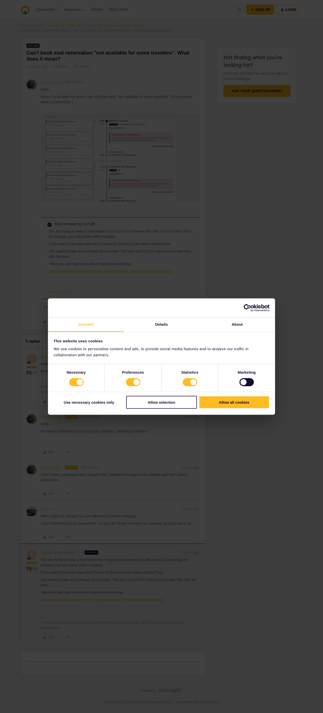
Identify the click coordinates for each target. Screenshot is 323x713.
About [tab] (237, 324)
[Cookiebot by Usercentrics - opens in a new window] (247, 308)
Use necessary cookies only (89, 402)
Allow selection (161, 402)
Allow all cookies (234, 402)
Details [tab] (161, 324)
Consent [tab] (86, 324)
